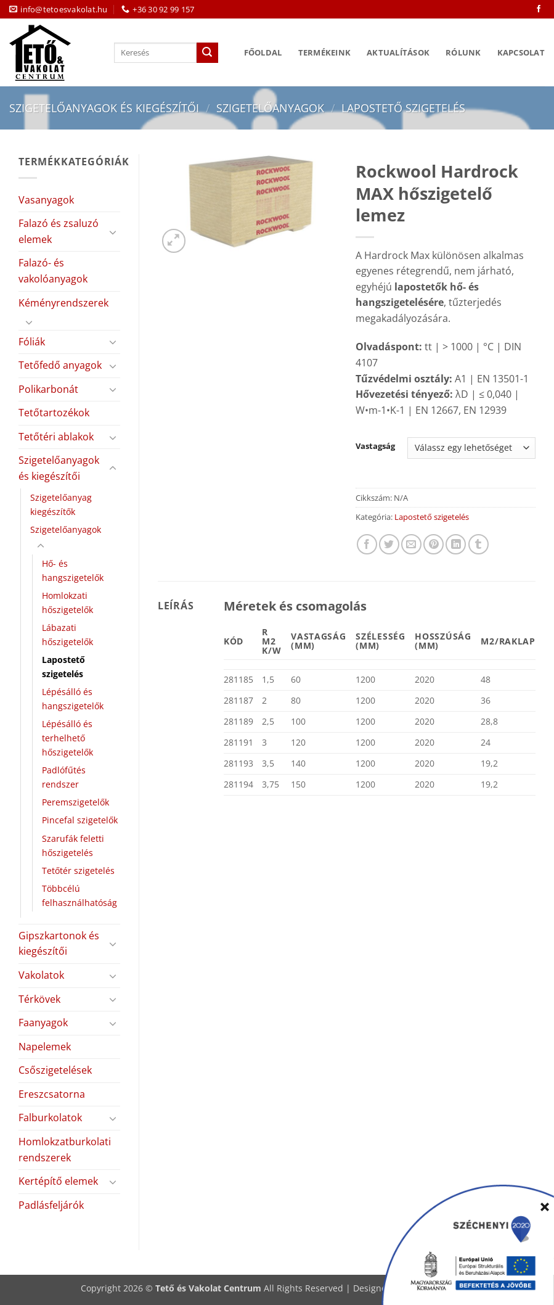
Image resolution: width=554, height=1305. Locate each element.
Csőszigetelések (55, 1070)
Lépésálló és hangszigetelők (73, 699)
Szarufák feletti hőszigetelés (73, 845)
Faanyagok (43, 1022)
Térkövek (39, 999)
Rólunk (463, 52)
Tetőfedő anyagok (60, 365)
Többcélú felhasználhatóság (79, 895)
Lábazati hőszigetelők (67, 635)
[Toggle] (112, 231)
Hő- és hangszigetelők (73, 570)
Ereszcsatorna (51, 1094)
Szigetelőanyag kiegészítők (61, 504)
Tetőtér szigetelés (78, 870)
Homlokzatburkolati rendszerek (64, 1149)
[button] (174, 241)
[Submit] (207, 53)
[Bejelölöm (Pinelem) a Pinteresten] (433, 544)
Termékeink (324, 52)
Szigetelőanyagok (270, 107)
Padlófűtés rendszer (64, 777)
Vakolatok (41, 975)
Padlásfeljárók (51, 1205)
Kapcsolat (521, 52)
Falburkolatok (50, 1117)
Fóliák (31, 341)
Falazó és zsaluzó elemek (58, 231)
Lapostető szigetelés (403, 107)
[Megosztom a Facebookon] (367, 544)
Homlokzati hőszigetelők (67, 602)
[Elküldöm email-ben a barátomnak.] (411, 544)
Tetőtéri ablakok (56, 436)
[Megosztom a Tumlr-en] (478, 544)
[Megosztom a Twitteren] (389, 544)
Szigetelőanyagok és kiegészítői (104, 107)
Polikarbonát (48, 389)
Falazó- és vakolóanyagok (53, 271)
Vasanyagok (46, 200)
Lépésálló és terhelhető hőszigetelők (67, 738)
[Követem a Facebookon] (538, 9)
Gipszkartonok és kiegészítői (58, 943)
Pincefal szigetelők (80, 820)
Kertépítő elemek (58, 1181)
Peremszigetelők (75, 802)
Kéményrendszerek (63, 303)
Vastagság (375, 446)
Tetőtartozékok (53, 412)
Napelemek (44, 1046)
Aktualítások (398, 52)
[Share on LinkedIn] (456, 544)
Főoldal (263, 52)
